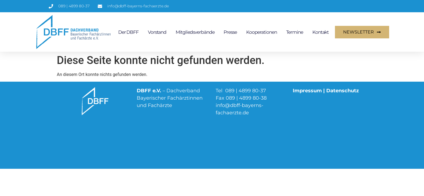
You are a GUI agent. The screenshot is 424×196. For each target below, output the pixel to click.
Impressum (307, 91)
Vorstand (157, 32)
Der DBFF (128, 32)
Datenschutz (342, 91)
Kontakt (320, 32)
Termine (294, 32)
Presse (230, 32)
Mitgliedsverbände (195, 32)
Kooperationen (261, 32)
